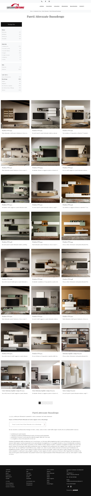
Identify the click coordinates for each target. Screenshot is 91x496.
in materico (4, 57)
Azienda (42, 6)
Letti (27, 471)
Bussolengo (4, 79)
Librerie (48, 471)
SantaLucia (4, 36)
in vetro (3, 59)
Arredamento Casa (37, 11)
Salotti (48, 476)
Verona (3, 90)
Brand (7, 473)
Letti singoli (29, 475)
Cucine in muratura (10, 486)
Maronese (4, 32)
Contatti (81, 6)
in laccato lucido (6, 48)
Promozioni (65, 6)
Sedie (48, 482)
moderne (4, 69)
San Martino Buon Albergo (8, 88)
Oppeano (4, 83)
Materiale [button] (4, 44)
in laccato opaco (6, 50)
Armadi (28, 476)
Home (31, 11)
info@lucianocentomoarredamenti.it (75, 481)
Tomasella (4, 38)
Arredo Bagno (50, 483)
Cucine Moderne (9, 483)
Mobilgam (4, 34)
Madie (48, 475)
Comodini (28, 473)
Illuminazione (29, 483)
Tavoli (48, 480)
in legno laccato (6, 55)
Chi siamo (8, 471)
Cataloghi (56, 6)
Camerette (28, 478)
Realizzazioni (73, 6)
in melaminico (5, 46)
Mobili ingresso (50, 478)
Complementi (29, 485)
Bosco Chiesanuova (6, 77)
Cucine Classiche (10, 485)
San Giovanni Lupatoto (7, 85)
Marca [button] (3, 30)
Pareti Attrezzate (45, 11)
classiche (4, 67)
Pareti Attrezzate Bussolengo (55, 11)
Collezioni (49, 6)
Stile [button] (3, 65)
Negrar (3, 81)
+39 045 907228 (72, 477)
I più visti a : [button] (5, 74)
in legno (4, 53)
